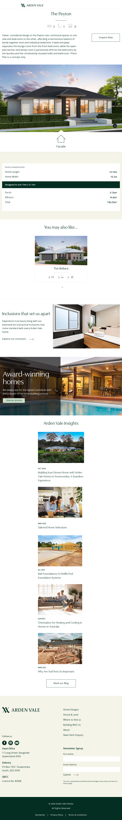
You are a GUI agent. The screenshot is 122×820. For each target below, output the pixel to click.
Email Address (91, 768)
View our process (14, 400)
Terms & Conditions (77, 815)
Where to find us (72, 719)
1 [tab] (60, 287)
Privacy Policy (103, 781)
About (66, 730)
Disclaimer (40, 815)
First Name (91, 757)
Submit (67, 774)
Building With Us (72, 725)
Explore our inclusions (14, 339)
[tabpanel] (61, 259)
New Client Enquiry (73, 735)
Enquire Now (106, 37)
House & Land (70, 714)
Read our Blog (61, 683)
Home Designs (71, 709)
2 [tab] (62, 287)
